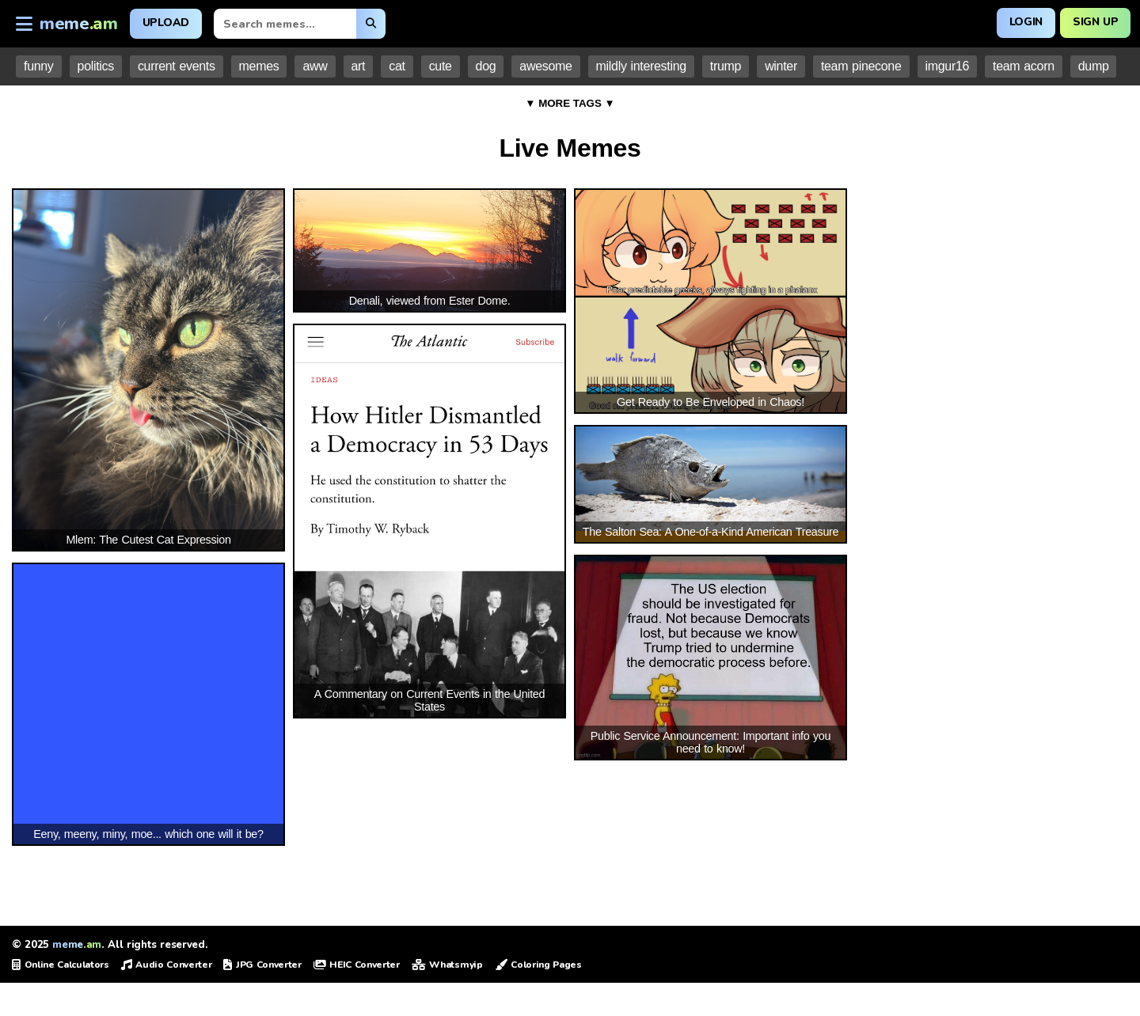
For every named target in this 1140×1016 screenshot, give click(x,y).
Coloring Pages (538, 964)
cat (397, 66)
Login (1023, 21)
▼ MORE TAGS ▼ (570, 103)
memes (259, 66)
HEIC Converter (357, 964)
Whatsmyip (447, 964)
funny (39, 66)
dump (1093, 66)
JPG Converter (262, 964)
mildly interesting (641, 66)
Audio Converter (166, 964)
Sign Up (1094, 21)
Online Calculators (60, 964)
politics (96, 66)
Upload (165, 22)
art (359, 66)
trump (725, 66)
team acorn (1023, 66)
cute (440, 66)
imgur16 (947, 66)
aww (314, 66)
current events (176, 66)
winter (781, 66)
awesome (545, 66)
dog (486, 66)
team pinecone (861, 66)
